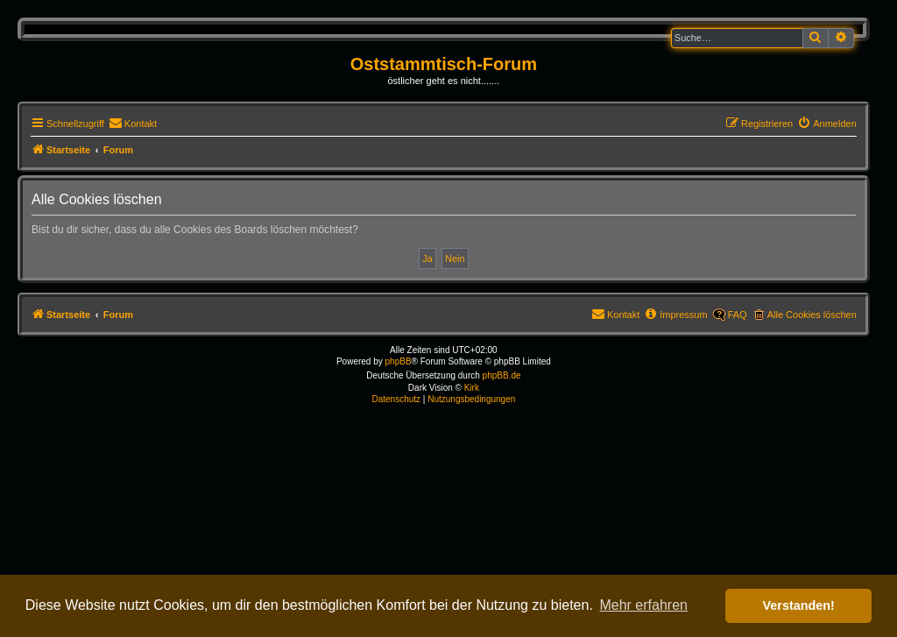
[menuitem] (133, 123)
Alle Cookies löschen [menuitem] (812, 314)
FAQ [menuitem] (737, 314)
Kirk (471, 388)
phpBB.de (502, 375)
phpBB (398, 361)
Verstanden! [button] (799, 605)
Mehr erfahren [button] (643, 605)
